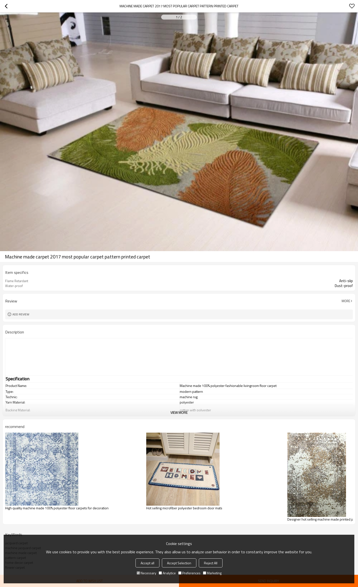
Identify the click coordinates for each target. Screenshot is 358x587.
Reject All (210, 563)
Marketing (212, 573)
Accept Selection (179, 563)
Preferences (189, 573)
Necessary (146, 573)
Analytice (167, 573)
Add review (20, 314)
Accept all (147, 563)
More (346, 301)
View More (179, 412)
